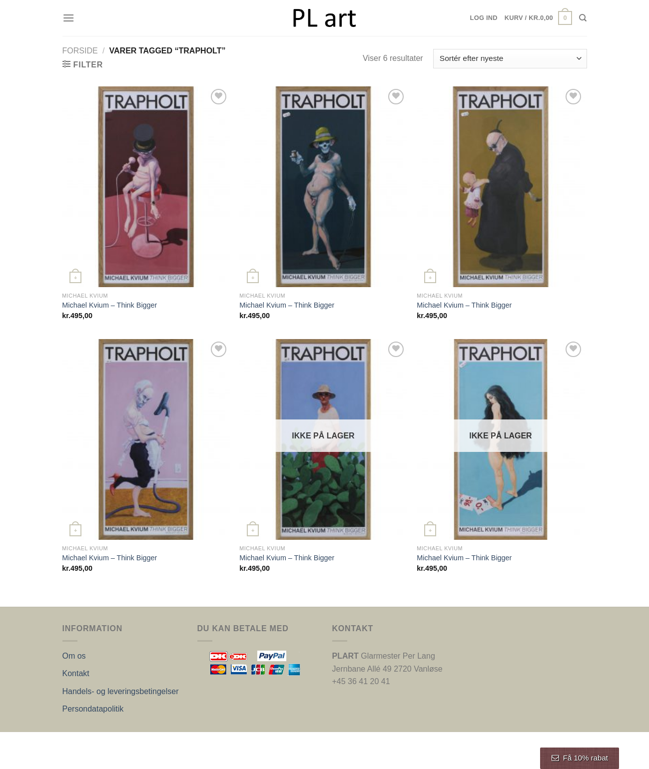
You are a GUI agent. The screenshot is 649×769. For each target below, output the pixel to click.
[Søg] (583, 17)
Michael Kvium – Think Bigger (109, 305)
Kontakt (75, 673)
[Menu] (68, 17)
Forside (80, 50)
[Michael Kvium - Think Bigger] (145, 186)
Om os (74, 656)
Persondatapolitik (93, 709)
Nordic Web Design (163, 743)
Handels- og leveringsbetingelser (120, 691)
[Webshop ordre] (510, 58)
